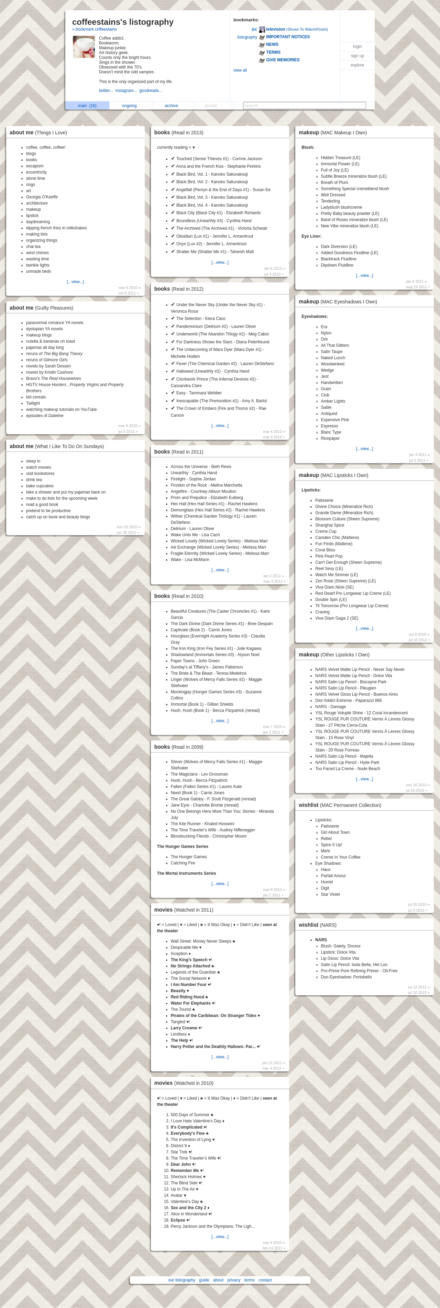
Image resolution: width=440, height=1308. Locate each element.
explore (357, 65)
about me (40, 132)
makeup (334, 132)
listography (247, 37)
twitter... (107, 90)
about (218, 1280)
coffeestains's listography (123, 22)
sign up (357, 55)
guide (204, 1280)
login (357, 46)
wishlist (342, 805)
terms (249, 1280)
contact (265, 1280)
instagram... (127, 90)
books (180, 132)
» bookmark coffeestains (94, 29)
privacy (233, 1280)
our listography (181, 1280)
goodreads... (151, 90)
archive (173, 105)
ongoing (131, 105)
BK (254, 29)
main (87, 105)
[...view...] (75, 281)
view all (240, 70)
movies (185, 910)
